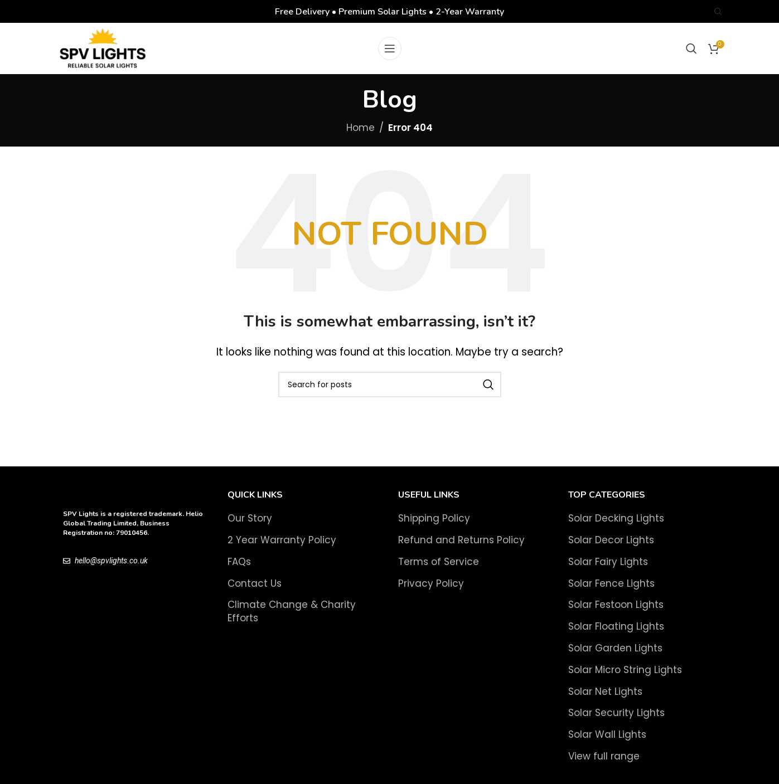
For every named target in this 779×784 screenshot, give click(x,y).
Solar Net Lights (605, 698)
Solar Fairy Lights (608, 568)
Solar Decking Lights (616, 525)
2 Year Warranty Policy (282, 547)
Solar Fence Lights (611, 590)
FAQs (239, 568)
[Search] (718, 12)
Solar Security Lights (616, 720)
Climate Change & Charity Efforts (292, 619)
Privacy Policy (431, 590)
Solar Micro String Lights (625, 676)
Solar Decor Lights (611, 547)
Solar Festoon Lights (616, 612)
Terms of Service (438, 568)
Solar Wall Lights (607, 742)
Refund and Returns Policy (461, 547)
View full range (604, 763)
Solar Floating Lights (616, 633)
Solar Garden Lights (615, 655)
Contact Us (255, 590)
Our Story (250, 525)
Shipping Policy (434, 525)
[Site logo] (104, 52)
